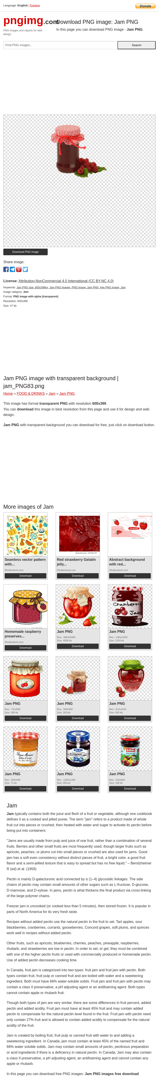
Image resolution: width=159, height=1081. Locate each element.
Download (25, 575)
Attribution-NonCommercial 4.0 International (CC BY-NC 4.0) (66, 281)
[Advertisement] (79, 84)
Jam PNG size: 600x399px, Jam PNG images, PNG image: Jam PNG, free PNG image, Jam (71, 287)
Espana (35, 5)
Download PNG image (25, 251)
